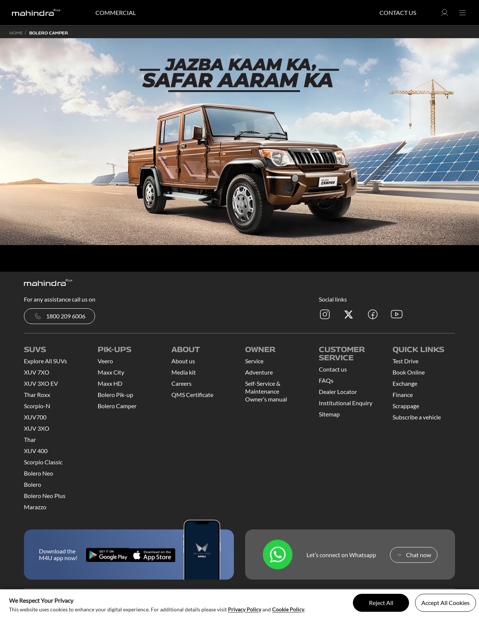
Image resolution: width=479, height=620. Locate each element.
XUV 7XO (36, 372)
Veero (105, 360)
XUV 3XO (36, 428)
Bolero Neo (38, 473)
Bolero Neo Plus (44, 495)
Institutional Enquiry (345, 402)
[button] (444, 14)
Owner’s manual (266, 399)
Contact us (333, 369)
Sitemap (329, 414)
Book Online (409, 372)
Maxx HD (110, 383)
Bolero (32, 484)
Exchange (405, 383)
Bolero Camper (117, 405)
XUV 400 (36, 450)
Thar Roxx (37, 394)
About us (183, 360)
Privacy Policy (244, 609)
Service (254, 360)
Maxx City (111, 372)
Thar (30, 439)
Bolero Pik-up (115, 394)
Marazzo (35, 506)
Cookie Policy (288, 609)
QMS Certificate (192, 394)
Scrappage (406, 405)
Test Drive (405, 360)
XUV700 (35, 417)
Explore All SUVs (45, 360)
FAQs (326, 380)
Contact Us (397, 12)
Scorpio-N (37, 405)
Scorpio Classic (43, 461)
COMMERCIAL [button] (115, 12)
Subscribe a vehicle (417, 417)
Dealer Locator (338, 391)
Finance (403, 394)
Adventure (259, 372)
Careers (181, 383)
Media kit (183, 372)
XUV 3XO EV (41, 383)
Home (16, 32)
